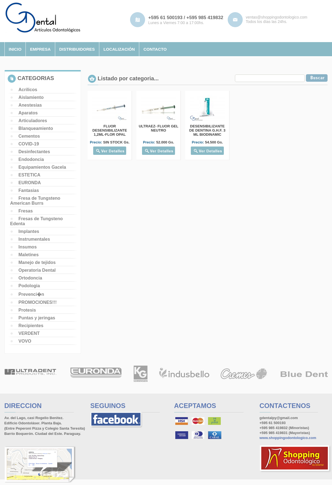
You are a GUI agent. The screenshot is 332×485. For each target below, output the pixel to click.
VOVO (25, 341)
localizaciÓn (119, 49)
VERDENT (29, 333)
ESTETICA (29, 175)
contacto (155, 49)
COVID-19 (29, 144)
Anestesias (30, 105)
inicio (15, 49)
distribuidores (77, 49)
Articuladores (33, 120)
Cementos (29, 136)
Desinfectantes (34, 151)
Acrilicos (28, 89)
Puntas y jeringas (37, 317)
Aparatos (28, 113)
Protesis (27, 310)
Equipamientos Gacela (42, 167)
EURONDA (30, 182)
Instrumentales (34, 239)
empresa (40, 49)
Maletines (29, 254)
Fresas (26, 211)
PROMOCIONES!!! (38, 302)
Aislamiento (31, 97)
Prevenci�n (31, 294)
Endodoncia (31, 159)
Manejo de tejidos (37, 262)
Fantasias (29, 190)
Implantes (29, 231)
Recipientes (31, 325)
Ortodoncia (30, 278)
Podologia (29, 285)
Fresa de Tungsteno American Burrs (35, 201)
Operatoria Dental (37, 270)
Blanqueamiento (36, 128)
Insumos (28, 247)
